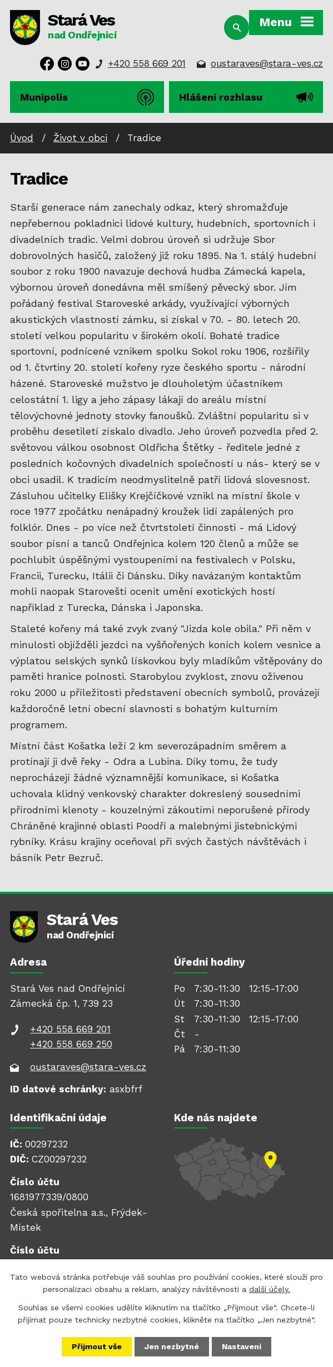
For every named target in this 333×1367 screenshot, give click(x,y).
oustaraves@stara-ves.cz (267, 63)
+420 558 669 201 (147, 63)
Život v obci (80, 137)
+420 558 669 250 (71, 1044)
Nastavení (241, 1346)
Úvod (21, 137)
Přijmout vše (97, 1346)
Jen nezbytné (172, 1346)
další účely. (269, 1289)
